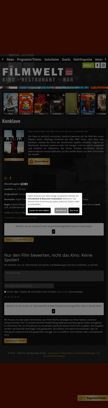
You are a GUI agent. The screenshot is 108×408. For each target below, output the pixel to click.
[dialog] (54, 204)
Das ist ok (74, 210)
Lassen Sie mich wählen (39, 210)
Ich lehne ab (61, 210)
